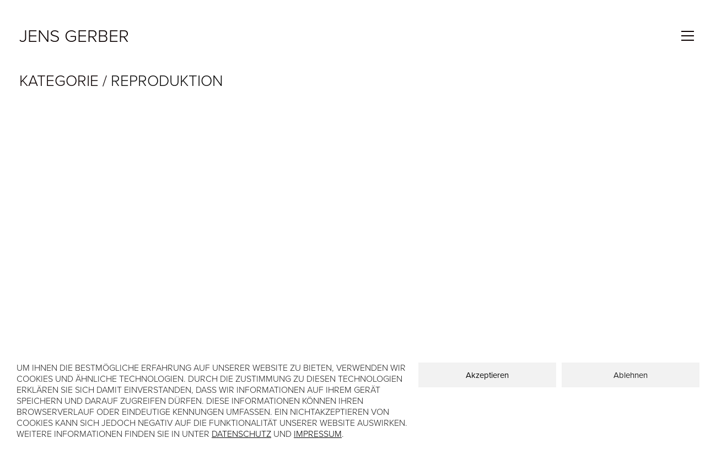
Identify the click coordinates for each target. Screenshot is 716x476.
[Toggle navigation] (687, 36)
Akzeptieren (487, 375)
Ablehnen (630, 375)
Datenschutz (241, 434)
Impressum (318, 434)
